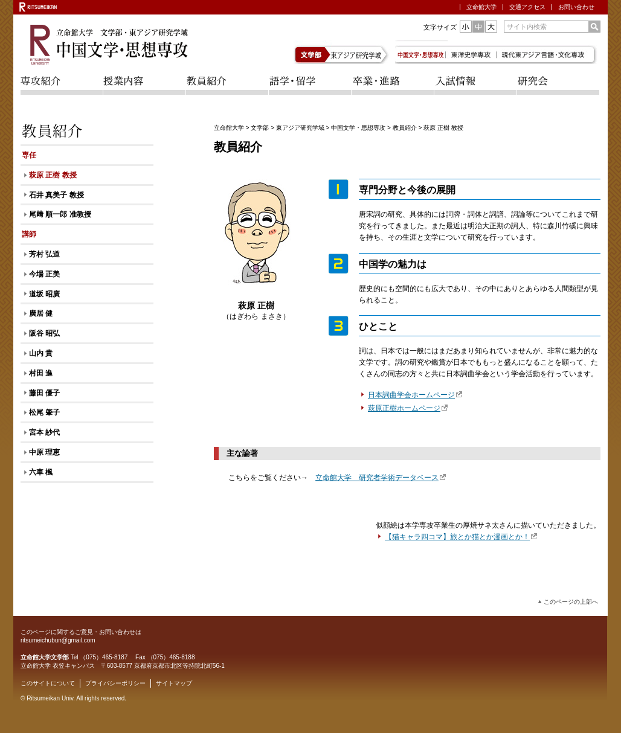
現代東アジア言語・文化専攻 (550, 52)
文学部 (314, 52)
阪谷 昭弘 (44, 333)
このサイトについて (48, 683)
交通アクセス (527, 7)
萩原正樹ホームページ (408, 408)
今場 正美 (44, 274)
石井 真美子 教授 (56, 195)
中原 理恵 (44, 452)
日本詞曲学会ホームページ (415, 395)
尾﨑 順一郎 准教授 (60, 214)
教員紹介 (405, 127)
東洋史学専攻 (473, 52)
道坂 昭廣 (44, 294)
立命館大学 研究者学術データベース (381, 477)
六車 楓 (41, 472)
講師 (29, 234)
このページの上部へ (571, 601)
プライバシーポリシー (115, 683)
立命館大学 (481, 7)
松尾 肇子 (44, 412)
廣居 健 (41, 313)
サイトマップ (174, 683)
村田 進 (41, 373)
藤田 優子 (44, 393)
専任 (29, 155)
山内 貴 (41, 353)
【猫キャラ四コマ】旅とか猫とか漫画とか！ (461, 537)
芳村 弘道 (44, 254)
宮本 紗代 (44, 432)
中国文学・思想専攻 (358, 127)
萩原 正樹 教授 (53, 175)
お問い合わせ (576, 7)
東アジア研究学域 (362, 52)
